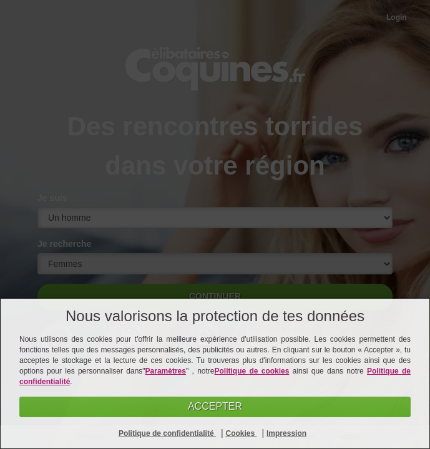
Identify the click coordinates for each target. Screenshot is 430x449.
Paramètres (165, 371)
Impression (286, 433)
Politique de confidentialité (167, 433)
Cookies (241, 433)
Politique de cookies (252, 371)
